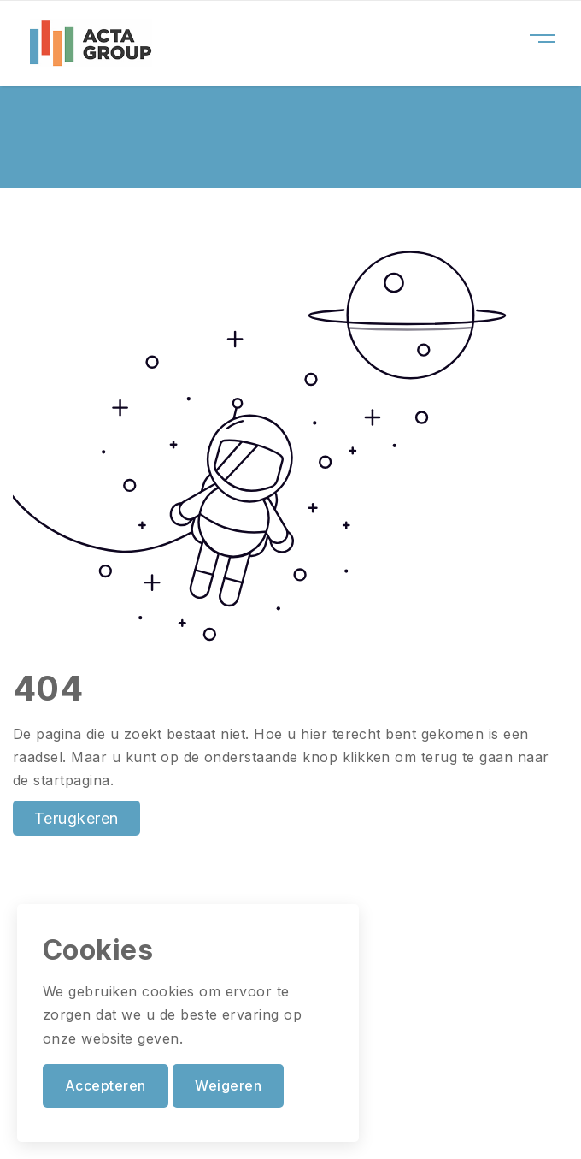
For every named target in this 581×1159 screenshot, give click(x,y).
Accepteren (105, 1085)
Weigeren (228, 1085)
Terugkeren (76, 818)
